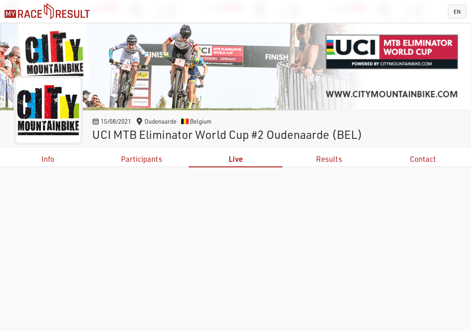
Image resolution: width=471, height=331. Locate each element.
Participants (141, 159)
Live (236, 159)
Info (47, 159)
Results (329, 159)
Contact (423, 159)
